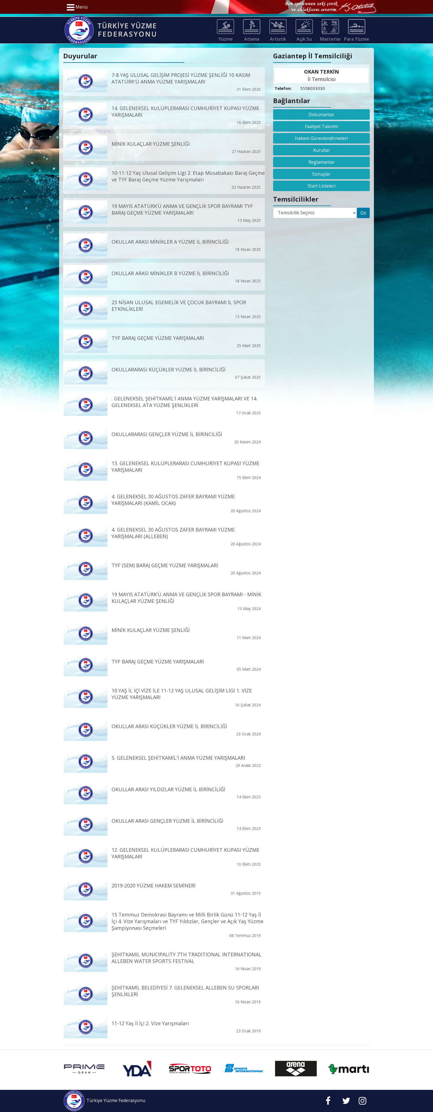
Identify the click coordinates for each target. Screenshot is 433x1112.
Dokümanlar (321, 114)
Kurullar (321, 150)
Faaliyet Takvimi (321, 126)
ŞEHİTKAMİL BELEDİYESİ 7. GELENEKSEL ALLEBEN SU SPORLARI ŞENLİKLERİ (185, 991)
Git (363, 213)
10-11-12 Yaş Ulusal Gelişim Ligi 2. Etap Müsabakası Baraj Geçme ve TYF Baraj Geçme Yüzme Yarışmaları (188, 176)
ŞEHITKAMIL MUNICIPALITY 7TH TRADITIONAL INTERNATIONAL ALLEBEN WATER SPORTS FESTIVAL (187, 957)
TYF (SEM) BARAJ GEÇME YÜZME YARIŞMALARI (165, 565)
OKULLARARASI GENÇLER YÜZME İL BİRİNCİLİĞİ (167, 434)
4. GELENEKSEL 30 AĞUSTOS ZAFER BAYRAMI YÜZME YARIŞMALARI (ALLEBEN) (173, 532)
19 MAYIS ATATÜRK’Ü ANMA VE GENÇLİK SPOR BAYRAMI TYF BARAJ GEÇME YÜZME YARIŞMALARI (182, 209)
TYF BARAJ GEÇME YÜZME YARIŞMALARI (158, 338)
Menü (77, 7)
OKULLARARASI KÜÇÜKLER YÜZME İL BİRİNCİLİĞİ (169, 369)
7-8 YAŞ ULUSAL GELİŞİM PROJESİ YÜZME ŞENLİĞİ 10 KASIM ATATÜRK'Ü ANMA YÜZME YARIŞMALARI (181, 78)
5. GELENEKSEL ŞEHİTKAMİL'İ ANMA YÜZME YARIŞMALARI (178, 757)
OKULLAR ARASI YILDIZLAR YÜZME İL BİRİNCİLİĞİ (168, 789)
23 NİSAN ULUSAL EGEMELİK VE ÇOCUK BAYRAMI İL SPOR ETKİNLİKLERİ (179, 305)
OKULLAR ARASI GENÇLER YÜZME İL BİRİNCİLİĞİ (167, 820)
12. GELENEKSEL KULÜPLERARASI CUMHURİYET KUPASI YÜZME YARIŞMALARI (185, 853)
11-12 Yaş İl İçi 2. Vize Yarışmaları (150, 1023)
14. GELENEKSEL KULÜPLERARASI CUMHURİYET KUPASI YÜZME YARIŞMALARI (185, 111)
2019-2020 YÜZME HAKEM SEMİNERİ (154, 885)
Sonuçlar (321, 174)
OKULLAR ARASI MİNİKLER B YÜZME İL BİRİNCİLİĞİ (170, 273)
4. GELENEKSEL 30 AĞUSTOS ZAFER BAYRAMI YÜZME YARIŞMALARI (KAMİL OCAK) (173, 499)
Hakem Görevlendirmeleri (321, 138)
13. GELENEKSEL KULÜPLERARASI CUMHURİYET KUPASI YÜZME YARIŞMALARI (185, 466)
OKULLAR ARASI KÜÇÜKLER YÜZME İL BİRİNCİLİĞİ (169, 726)
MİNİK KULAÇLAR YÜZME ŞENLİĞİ (151, 143)
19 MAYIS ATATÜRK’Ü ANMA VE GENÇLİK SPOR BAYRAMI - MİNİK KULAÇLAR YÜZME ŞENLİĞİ (186, 597)
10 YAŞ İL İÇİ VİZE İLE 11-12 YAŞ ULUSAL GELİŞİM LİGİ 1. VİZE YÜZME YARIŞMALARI (182, 693)
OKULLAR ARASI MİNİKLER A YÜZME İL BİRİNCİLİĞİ (170, 241)
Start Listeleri (322, 186)
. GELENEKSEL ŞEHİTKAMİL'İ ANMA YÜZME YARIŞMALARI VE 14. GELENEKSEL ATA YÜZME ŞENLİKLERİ (184, 401)
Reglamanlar (321, 162)
